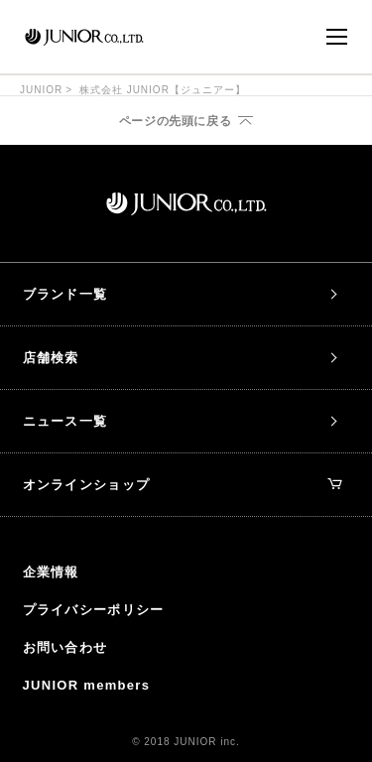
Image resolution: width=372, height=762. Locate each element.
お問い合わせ (65, 647)
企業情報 (51, 572)
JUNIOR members (87, 685)
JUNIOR (41, 89)
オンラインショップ (183, 484)
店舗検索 (51, 357)
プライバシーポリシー (94, 609)
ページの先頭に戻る (175, 121)
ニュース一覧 (65, 421)
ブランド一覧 (65, 294)
